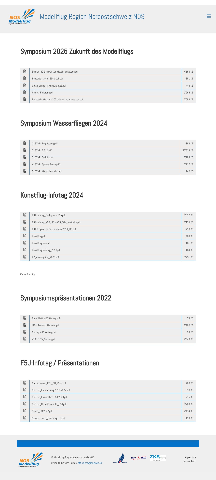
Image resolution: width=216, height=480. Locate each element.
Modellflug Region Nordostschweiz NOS (92, 16)
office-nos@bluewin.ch (90, 463)
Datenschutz (189, 461)
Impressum (190, 457)
